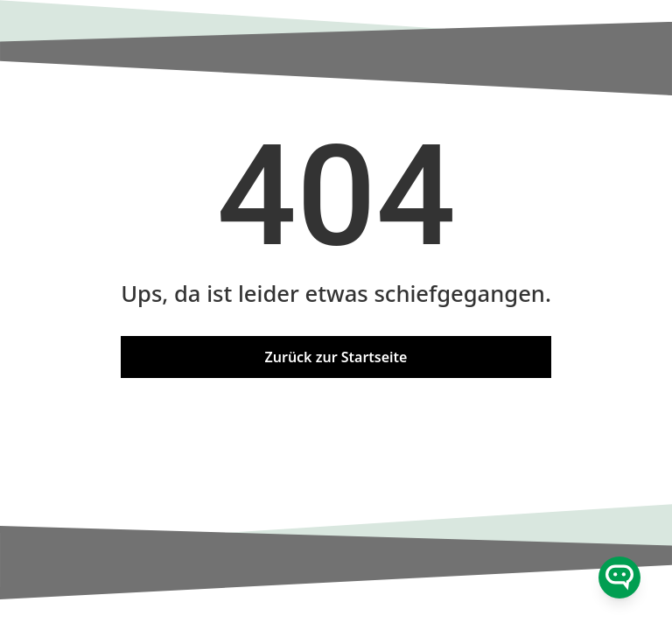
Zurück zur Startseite (336, 357)
